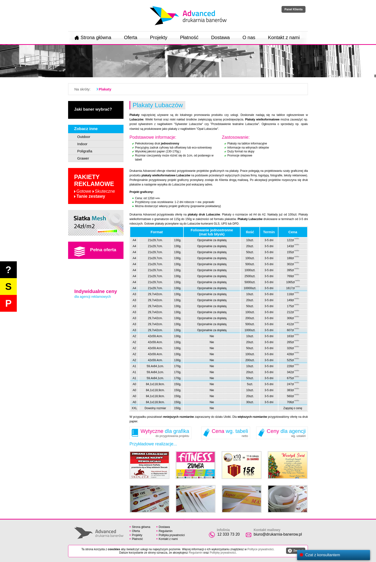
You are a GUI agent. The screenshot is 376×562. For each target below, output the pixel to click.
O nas (248, 37)
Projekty (158, 37)
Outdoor (83, 137)
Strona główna (92, 37)
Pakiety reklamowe (94, 186)
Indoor (82, 144)
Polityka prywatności (172, 535)
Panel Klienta (293, 9)
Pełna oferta (95, 251)
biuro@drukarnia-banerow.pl (278, 534)
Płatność (189, 37)
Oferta (130, 37)
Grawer (83, 158)
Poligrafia (84, 151)
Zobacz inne (86, 128)
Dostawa (220, 37)
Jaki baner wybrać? (93, 109)
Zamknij (295, 551)
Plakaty (105, 89)
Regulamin (165, 531)
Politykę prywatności (223, 552)
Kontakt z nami (284, 37)
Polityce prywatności (260, 549)
